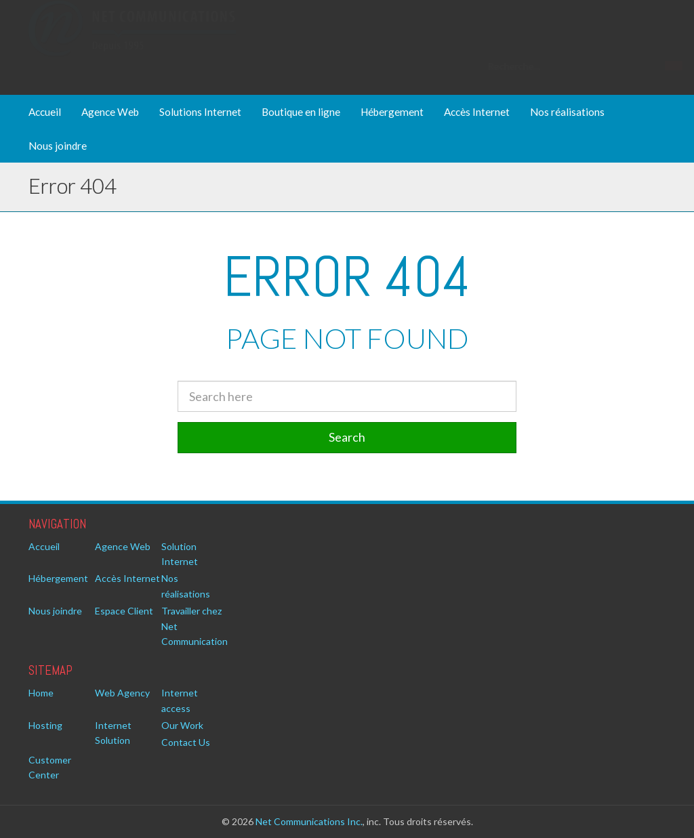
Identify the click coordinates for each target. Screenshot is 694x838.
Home (41, 692)
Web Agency (122, 692)
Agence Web (110, 112)
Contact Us (185, 742)
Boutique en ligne (301, 112)
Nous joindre (57, 146)
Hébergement (392, 112)
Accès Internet (477, 112)
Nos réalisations (567, 112)
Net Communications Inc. (309, 821)
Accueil (44, 112)
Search (347, 437)
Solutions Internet (200, 112)
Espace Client (124, 610)
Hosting (45, 725)
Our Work (182, 725)
